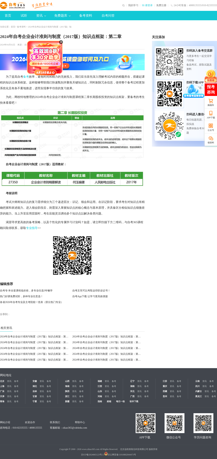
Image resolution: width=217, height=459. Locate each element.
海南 (67, 386)
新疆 (67, 401)
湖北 (35, 386)
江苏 (165, 381)
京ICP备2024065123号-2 (92, 454)
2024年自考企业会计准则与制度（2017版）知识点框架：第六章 (107, 359)
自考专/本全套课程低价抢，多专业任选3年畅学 (26, 290)
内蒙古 (198, 391)
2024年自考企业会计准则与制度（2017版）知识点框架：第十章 (107, 348)
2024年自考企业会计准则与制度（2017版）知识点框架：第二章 (35, 336)
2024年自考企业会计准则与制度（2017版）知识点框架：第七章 (35, 359)
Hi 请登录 (147, 5)
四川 (197, 386)
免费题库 (62, 15)
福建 (100, 381)
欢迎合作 (30, 422)
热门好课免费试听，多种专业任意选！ (21, 296)
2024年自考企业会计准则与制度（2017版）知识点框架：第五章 (35, 348)
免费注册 (161, 5)
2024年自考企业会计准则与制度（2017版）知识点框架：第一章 (107, 336)
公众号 (211, 130)
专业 (29, 228)
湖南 (132, 386)
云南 (197, 381)
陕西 (67, 391)
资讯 (41, 15)
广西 (132, 396)
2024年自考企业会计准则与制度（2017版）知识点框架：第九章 (35, 354)
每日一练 (120, 401)
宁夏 (35, 401)
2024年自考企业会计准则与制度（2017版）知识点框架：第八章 (107, 354)
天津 (2, 396)
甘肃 (35, 396)
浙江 (67, 396)
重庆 (165, 386)
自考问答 (108, 15)
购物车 (211, 105)
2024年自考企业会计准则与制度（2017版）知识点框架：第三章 (35, 342)
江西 (100, 386)
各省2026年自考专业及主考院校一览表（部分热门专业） (31, 302)
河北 (132, 391)
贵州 (165, 396)
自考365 (28, 44)
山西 (67, 381)
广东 (2, 391)
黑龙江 (198, 396)
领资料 (211, 142)
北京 (2, 381)
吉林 (35, 391)
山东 (100, 391)
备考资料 (85, 15)
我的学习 (133, 5)
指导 (35, 228)
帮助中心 (80, 422)
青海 (2, 401)
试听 (24, 15)
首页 (8, 15)
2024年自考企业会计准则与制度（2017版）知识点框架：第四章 (107, 342)
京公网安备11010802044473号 (120, 454)
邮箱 (109, 401)
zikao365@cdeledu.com (75, 427)
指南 (100, 401)
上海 (2, 386)
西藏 (165, 391)
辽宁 (132, 381)
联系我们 (55, 422)
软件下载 (134, 401)
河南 (100, 396)
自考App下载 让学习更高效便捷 (90, 296)
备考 (26, 76)
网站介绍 (5, 422)
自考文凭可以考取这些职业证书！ (91, 290)
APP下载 (211, 117)
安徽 (35, 381)
